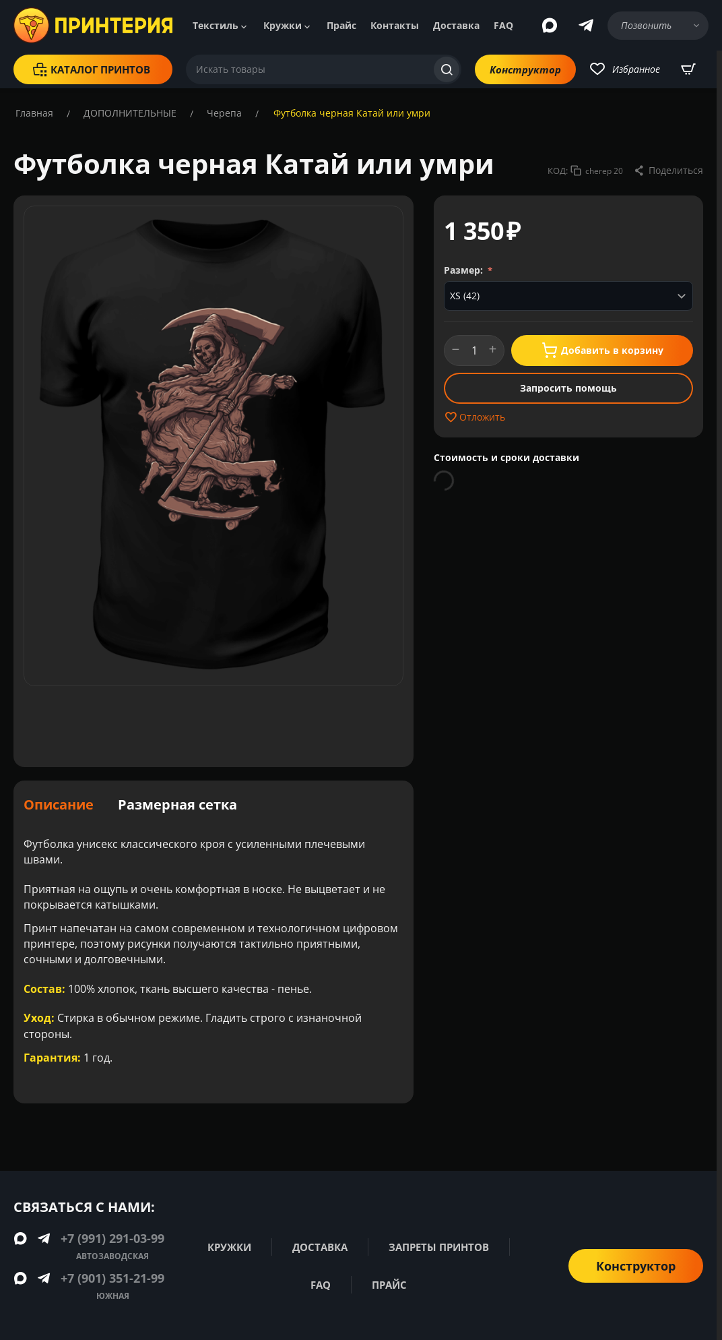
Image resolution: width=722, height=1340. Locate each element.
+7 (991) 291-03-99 (112, 1238)
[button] (668, 170)
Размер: (465, 270)
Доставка (456, 25)
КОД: (558, 170)
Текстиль (215, 25)
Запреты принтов (435, 1247)
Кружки (282, 25)
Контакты (394, 25)
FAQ (503, 25)
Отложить (474, 417)
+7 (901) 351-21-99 (112, 1278)
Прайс (341, 25)
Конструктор (525, 69)
